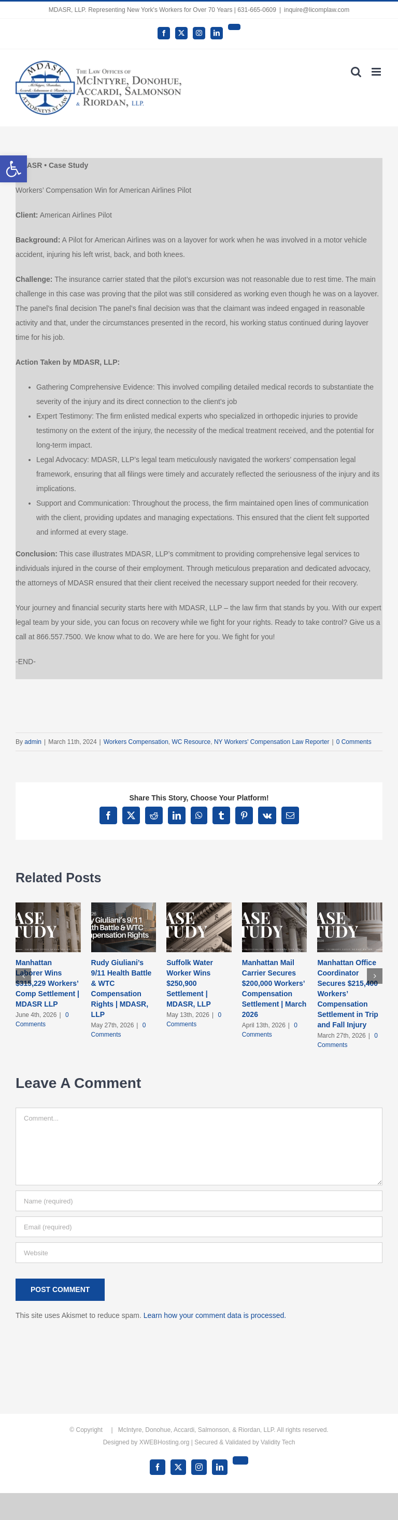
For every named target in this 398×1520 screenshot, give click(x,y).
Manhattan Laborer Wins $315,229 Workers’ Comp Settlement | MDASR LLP (47, 983)
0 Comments (354, 741)
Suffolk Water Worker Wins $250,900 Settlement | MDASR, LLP (189, 983)
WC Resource (191, 741)
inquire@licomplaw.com (316, 9)
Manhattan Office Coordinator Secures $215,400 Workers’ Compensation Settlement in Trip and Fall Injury (347, 993)
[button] (13, 168)
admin (32, 741)
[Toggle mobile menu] (377, 71)
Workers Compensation (136, 741)
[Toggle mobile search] (356, 71)
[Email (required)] (199, 1226)
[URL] (199, 1252)
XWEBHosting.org (164, 1442)
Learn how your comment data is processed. (215, 1315)
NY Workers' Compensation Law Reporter (272, 741)
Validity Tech (278, 1442)
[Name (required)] (199, 1201)
